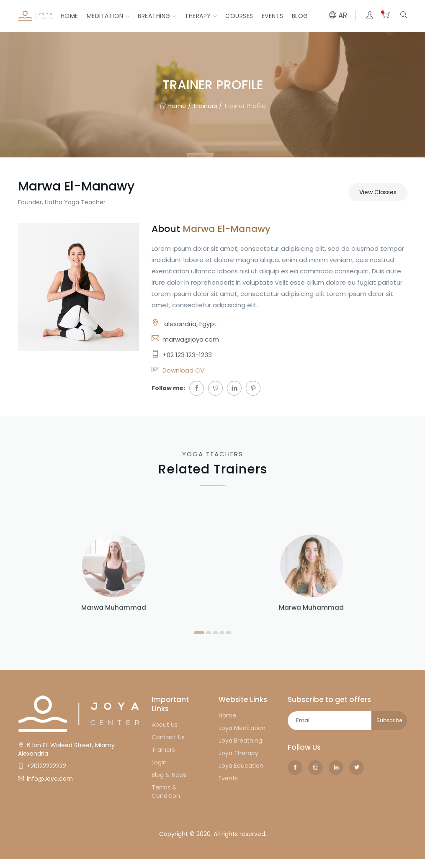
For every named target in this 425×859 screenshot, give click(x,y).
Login (159, 762)
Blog (300, 16)
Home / (175, 106)
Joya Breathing (240, 740)
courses (239, 16)
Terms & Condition (166, 791)
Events (272, 16)
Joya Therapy (238, 753)
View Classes (378, 192)
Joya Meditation (242, 728)
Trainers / (207, 106)
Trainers (163, 750)
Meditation (108, 16)
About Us (165, 724)
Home (69, 16)
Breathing (157, 16)
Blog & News (169, 775)
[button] (199, 632)
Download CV (183, 370)
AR (338, 15)
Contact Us (168, 737)
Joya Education (241, 765)
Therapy (201, 16)
